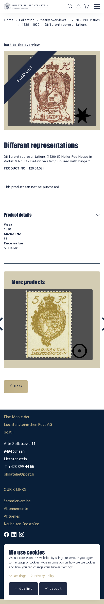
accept (53, 588)
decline (23, 588)
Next (93, 328)
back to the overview (22, 45)
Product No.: (15, 168)
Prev (11, 328)
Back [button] (16, 385)
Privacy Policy (42, 576)
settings (17, 576)
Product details (17, 215)
